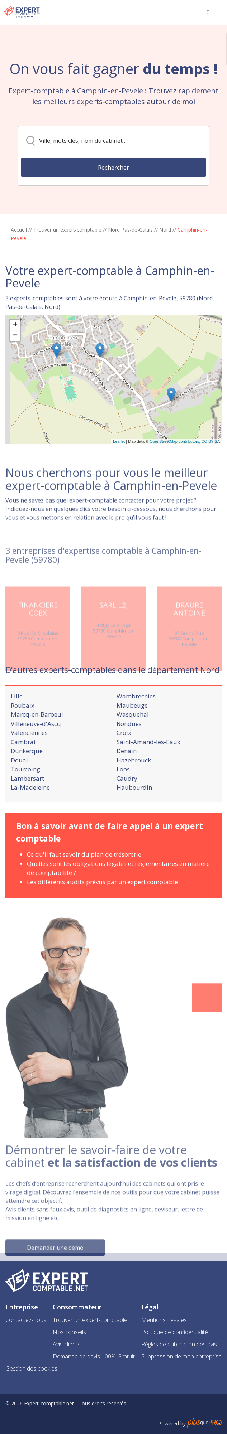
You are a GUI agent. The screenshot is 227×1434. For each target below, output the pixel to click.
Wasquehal (133, 740)
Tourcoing (25, 794)
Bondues (129, 749)
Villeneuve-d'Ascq (36, 749)
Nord (165, 229)
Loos (123, 794)
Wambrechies (136, 721)
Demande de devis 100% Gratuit (94, 1356)
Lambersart (27, 803)
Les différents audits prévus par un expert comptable (102, 907)
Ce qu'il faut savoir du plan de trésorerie (84, 880)
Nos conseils (69, 1332)
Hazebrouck (134, 785)
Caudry (127, 803)
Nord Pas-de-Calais (130, 229)
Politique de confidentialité (174, 1332)
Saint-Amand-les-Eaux (148, 767)
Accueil (19, 229)
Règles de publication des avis (179, 1344)
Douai (19, 785)
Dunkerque (27, 776)
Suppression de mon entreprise (181, 1356)
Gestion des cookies (31, 1368)
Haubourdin (134, 813)
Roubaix (22, 730)
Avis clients (66, 1344)
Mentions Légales (164, 1320)
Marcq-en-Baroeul (37, 740)
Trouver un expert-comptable (67, 229)
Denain (127, 776)
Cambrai (23, 767)
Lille (17, 721)
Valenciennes (29, 758)
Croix (124, 758)
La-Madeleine (30, 813)
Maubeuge (132, 730)
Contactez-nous (25, 1320)
